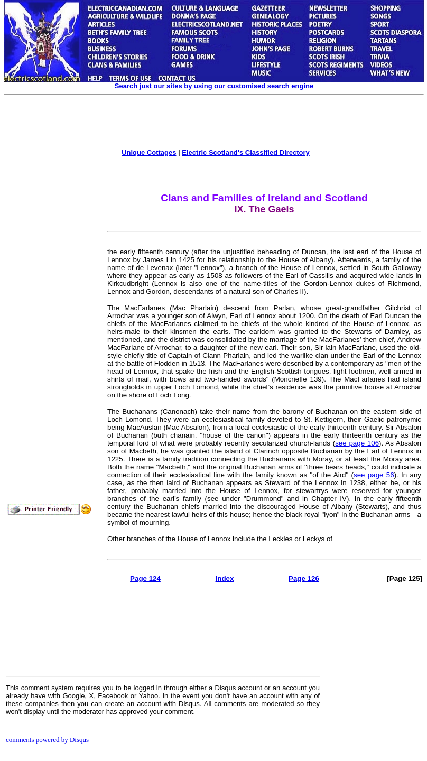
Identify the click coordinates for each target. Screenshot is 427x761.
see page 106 (357, 443)
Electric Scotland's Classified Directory (246, 152)
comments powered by (47, 740)
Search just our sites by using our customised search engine (214, 86)
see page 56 (374, 475)
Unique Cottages (149, 152)
